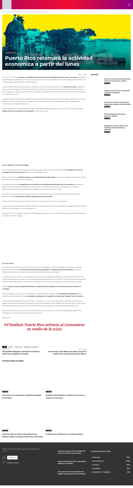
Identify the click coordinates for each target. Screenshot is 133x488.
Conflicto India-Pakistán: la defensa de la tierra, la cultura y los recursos (64, 396)
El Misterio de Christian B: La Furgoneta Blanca (61, 435)
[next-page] (95, 136)
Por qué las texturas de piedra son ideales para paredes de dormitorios (117, 104)
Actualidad (5, 391)
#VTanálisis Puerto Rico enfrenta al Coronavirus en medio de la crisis (44, 327)
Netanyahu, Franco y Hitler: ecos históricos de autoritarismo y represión (116, 128)
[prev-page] (92, 136)
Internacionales (11, 12)
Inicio (3, 12)
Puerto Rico (8, 77)
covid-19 (10, 347)
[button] (129, 4)
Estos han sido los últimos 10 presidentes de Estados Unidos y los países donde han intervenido (21, 436)
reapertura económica (31, 347)
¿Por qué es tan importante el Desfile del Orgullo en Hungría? (22, 396)
